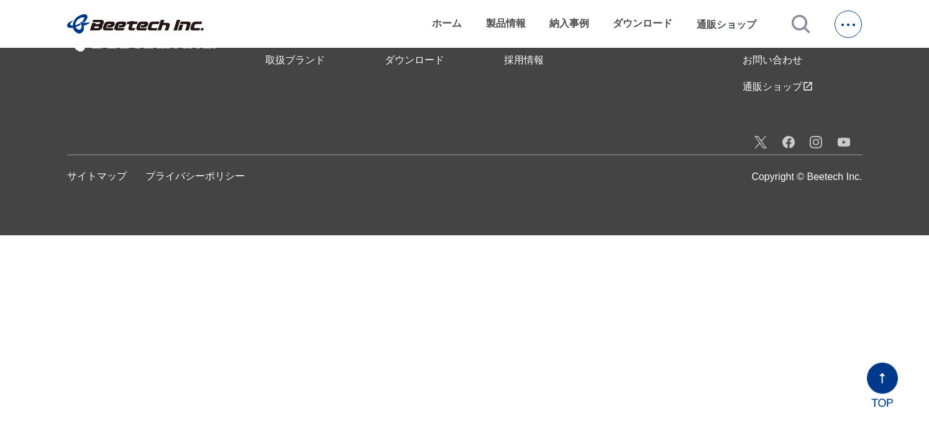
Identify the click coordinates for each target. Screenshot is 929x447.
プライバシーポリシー (195, 176)
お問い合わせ (772, 60)
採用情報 (524, 60)
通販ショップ (732, 24)
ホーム (447, 23)
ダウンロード (642, 23)
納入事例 (569, 23)
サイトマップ (97, 176)
